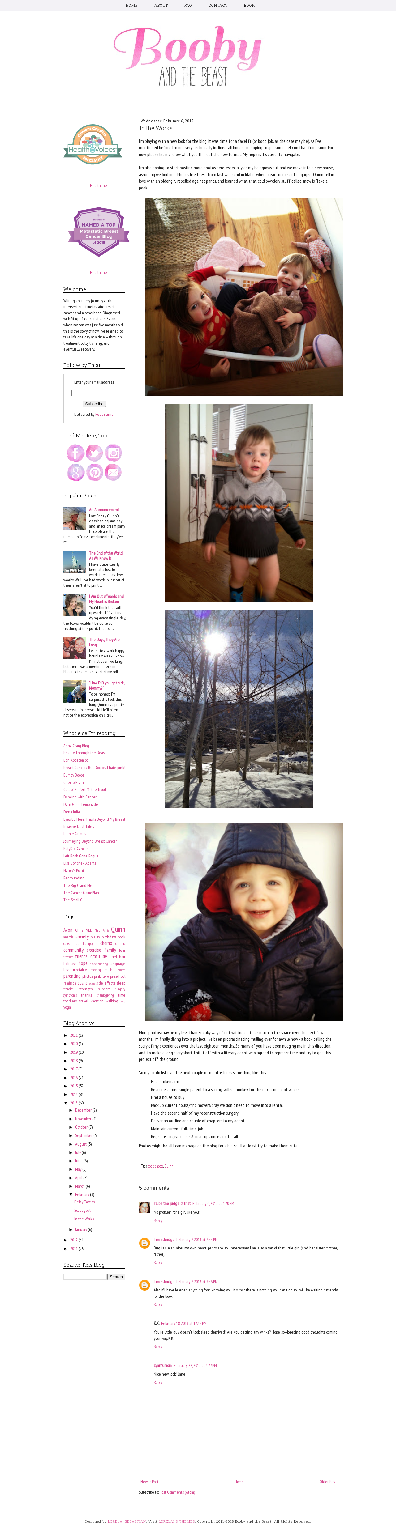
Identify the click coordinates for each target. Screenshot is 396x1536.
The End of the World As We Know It (106, 555)
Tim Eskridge (164, 1239)
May (78, 1169)
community (73, 950)
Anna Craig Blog (76, 745)
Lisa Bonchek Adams (79, 863)
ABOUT (161, 5)
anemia (68, 936)
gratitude (98, 956)
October (81, 1127)
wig (123, 1001)
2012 (74, 1240)
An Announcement (104, 510)
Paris (106, 930)
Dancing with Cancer (80, 797)
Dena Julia (71, 812)
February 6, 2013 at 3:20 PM (213, 1203)
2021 (74, 1035)
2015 (74, 1086)
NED (89, 930)
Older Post (328, 1481)
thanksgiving (105, 995)
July (78, 1152)
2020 (74, 1043)
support (104, 989)
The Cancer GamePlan (81, 893)
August (81, 1144)
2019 (74, 1052)
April (79, 1178)
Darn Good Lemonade (80, 804)
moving (96, 969)
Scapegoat (82, 1210)
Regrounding (73, 878)
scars (92, 983)
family (110, 950)
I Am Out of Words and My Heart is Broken (106, 599)
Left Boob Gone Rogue (81, 856)
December (84, 1110)
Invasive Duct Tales (78, 826)
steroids (68, 988)
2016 (74, 1077)
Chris (79, 930)
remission (69, 983)
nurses (121, 970)
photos (159, 1166)
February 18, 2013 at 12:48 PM (184, 1323)
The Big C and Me (77, 885)
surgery (120, 988)
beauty (95, 936)
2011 (74, 1248)
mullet (109, 969)
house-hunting (99, 964)
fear (122, 950)
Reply (158, 1220)
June (79, 1161)
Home (239, 1481)
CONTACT (218, 5)
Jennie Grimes (74, 833)
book (151, 1166)
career (67, 943)
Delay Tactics (84, 1202)
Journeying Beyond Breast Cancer (90, 841)
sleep (121, 983)
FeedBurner (105, 414)
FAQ (188, 5)
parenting (71, 975)
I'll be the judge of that (172, 1203)
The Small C (72, 900)
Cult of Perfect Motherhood (84, 789)
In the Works (84, 1219)
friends (81, 956)
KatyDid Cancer (75, 848)
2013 (74, 1103)
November (83, 1118)
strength (86, 989)
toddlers (70, 1001)
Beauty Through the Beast (84, 752)
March (80, 1186)
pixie (105, 976)
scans (83, 982)
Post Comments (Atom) (177, 1492)
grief (113, 956)
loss (66, 969)
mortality (80, 969)
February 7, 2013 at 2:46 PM (197, 1281)
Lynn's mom (163, 1365)
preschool (117, 976)
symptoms (70, 995)
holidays (69, 963)
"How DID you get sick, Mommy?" (106, 685)
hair (122, 956)
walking (112, 1001)
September (84, 1135)
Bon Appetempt (75, 760)
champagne (89, 943)
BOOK (249, 5)
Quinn (168, 1166)
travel (83, 1001)
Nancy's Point (73, 870)
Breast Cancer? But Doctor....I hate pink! (94, 767)
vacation (97, 1001)
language (117, 963)
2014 (74, 1094)
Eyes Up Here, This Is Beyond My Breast (94, 819)
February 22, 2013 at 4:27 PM (195, 1365)
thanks (86, 995)
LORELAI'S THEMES (177, 1521)
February (82, 1194)
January (81, 1229)
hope (83, 963)
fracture (68, 957)
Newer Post (149, 1481)
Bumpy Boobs (73, 775)
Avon (67, 929)
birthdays (109, 937)
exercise (94, 950)
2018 (74, 1060)
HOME (132, 5)
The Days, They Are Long (104, 642)
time (121, 995)
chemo (106, 943)
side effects (105, 983)
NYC (97, 930)
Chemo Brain (73, 782)
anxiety (82, 936)
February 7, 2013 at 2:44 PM (197, 1239)
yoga (67, 1007)
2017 (74, 1069)
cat (77, 943)
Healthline (98, 185)
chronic (120, 943)
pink (97, 976)
